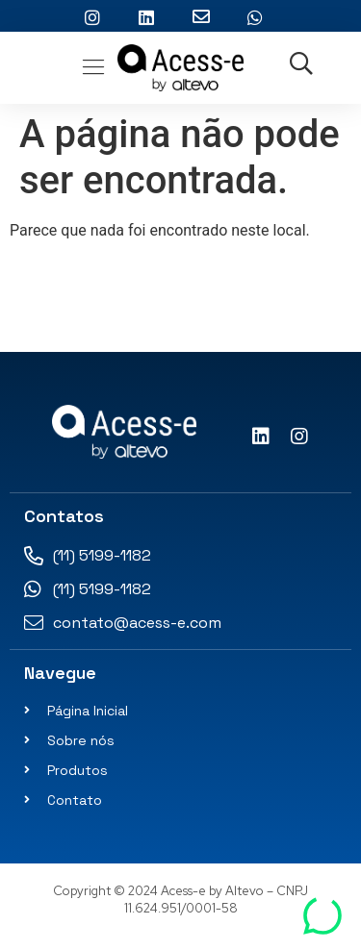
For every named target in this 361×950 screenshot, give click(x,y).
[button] (94, 67)
